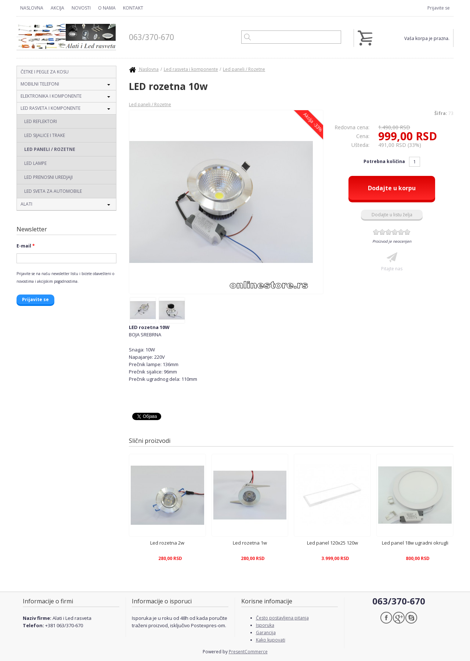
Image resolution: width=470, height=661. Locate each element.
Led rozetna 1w (250, 542)
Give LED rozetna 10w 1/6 (376, 232)
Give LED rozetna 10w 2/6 (382, 232)
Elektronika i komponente (51, 96)
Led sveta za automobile (53, 191)
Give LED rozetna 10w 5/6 (401, 232)
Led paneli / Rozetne (49, 149)
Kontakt (133, 8)
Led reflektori (40, 121)
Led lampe (35, 163)
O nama (107, 8)
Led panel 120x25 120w (332, 542)
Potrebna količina (385, 161)
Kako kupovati (270, 640)
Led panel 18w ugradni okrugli (415, 542)
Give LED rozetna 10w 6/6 (407, 232)
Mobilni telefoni (40, 84)
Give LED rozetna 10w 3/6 (389, 232)
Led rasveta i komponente (50, 108)
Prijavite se (438, 8)
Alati (26, 204)
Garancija (266, 632)
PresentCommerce (248, 652)
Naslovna (31, 8)
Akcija (57, 8)
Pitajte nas (391, 269)
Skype (411, 617)
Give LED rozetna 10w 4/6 (395, 232)
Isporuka (265, 625)
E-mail (26, 246)
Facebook (386, 617)
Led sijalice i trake (44, 135)
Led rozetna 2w (167, 542)
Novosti (81, 8)
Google (399, 617)
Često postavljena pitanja (282, 618)
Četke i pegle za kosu (45, 72)
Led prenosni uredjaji (48, 177)
